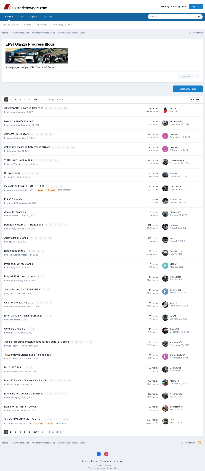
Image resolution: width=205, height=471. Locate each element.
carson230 (12, 202)
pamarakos (175, 289)
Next (36, 99)
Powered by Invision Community (102, 466)
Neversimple (13, 396)
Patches (11, 228)
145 (66, 418)
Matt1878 (11, 383)
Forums (9, 18)
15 (70, 379)
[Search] (163, 16)
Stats (21, 16)
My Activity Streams (62, 24)
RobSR (173, 418)
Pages (33, 16)
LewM (10, 318)
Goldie (10, 331)
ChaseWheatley (15, 164)
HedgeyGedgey (14, 279)
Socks (173, 108)
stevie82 (11, 176)
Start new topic (188, 89)
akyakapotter (13, 112)
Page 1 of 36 (56, 99)
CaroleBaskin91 (14, 357)
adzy (9, 241)
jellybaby (174, 134)
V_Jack (10, 292)
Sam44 (173, 302)
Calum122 (174, 328)
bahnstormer (13, 408)
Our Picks (47, 16)
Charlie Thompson (16, 305)
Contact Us (105, 459)
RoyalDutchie (13, 254)
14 (73, 147)
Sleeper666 (13, 215)
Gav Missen (13, 189)
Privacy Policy (89, 459)
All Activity (42, 24)
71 (65, 108)
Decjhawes (12, 370)
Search (27, 24)
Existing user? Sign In (173, 6)
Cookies (118, 459)
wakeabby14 (13, 344)
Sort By (195, 99)
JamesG (11, 138)
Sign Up (195, 6)
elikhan (10, 266)
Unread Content (11, 24)
